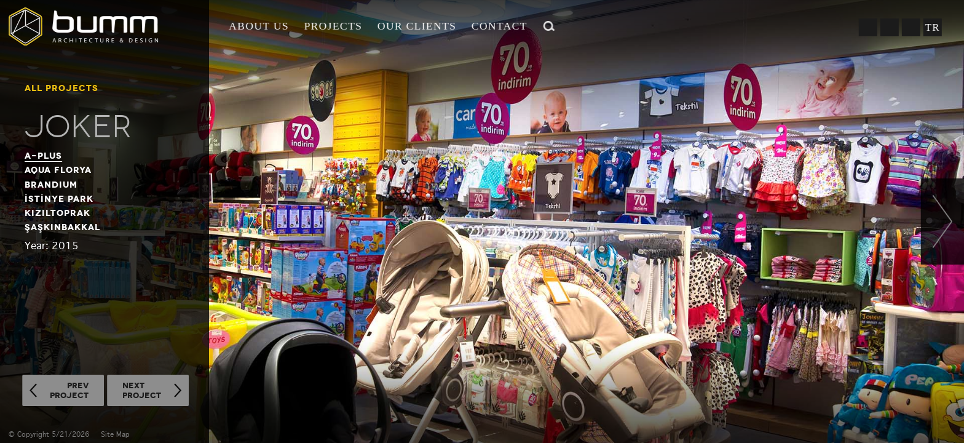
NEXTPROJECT (141, 390)
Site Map (115, 434)
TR (932, 27)
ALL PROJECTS (61, 88)
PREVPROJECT (69, 390)
